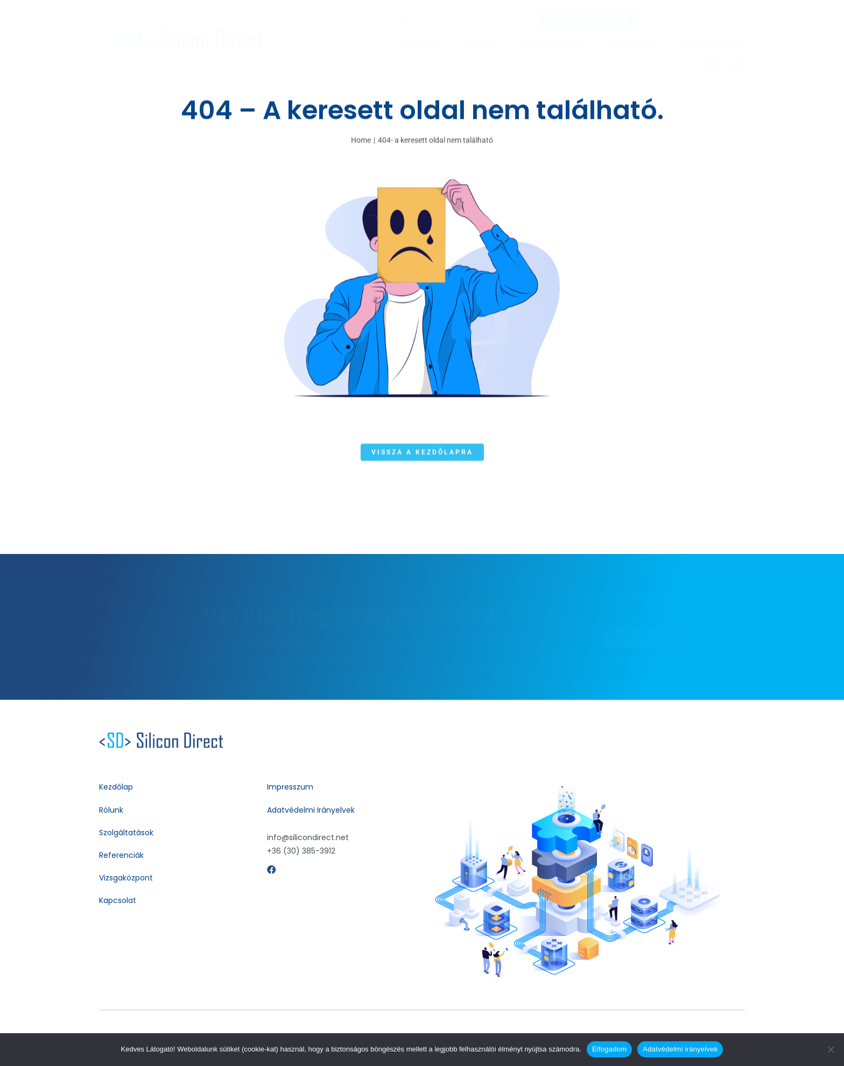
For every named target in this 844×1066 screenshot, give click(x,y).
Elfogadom (609, 1049)
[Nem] (830, 1049)
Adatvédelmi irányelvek (680, 1049)
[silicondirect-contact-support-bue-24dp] (161, 736)
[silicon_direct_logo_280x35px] (196, 34)
